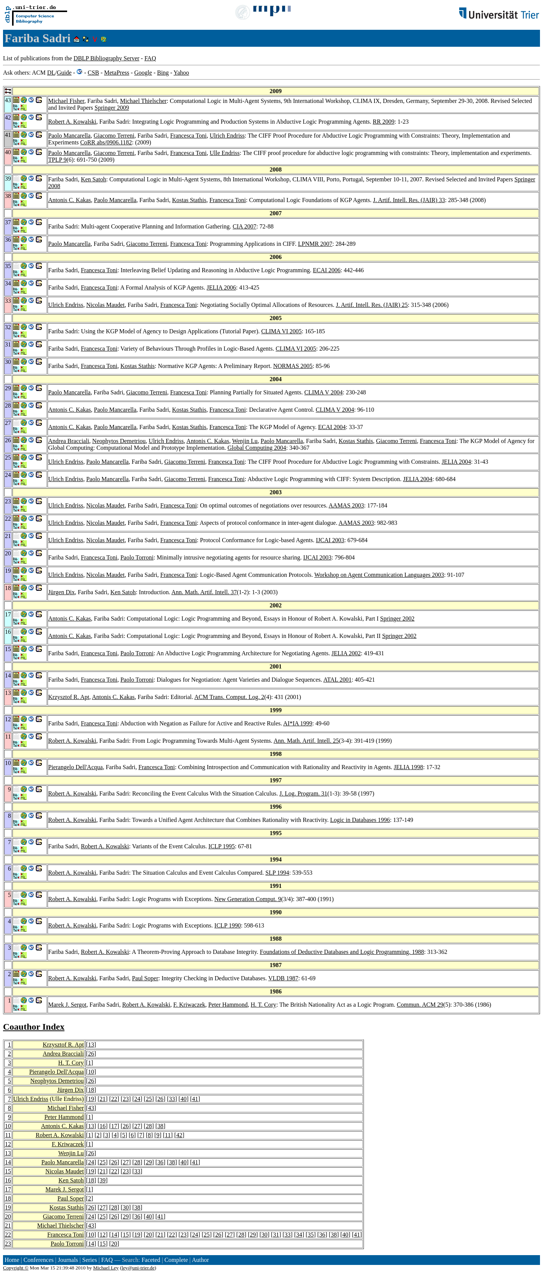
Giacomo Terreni (114, 135)
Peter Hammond (227, 1004)
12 (8, 1144)
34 (299, 1234)
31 (276, 1234)
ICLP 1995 (222, 846)
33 (172, 1099)
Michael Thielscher (143, 101)
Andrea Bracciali (68, 441)
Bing (163, 72)
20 (8, 1216)
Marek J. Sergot (67, 1004)
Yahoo (181, 72)
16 (103, 1126)
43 (91, 1108)
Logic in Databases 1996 (360, 820)
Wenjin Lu (245, 441)
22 (114, 1099)
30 (126, 1207)
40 (184, 1099)
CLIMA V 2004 (323, 392)
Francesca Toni (188, 135)
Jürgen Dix (61, 592)
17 (114, 1126)
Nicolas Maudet (105, 305)
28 (149, 1126)
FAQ (150, 58)
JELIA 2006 (221, 287)
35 (311, 1234)
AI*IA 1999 (297, 723)
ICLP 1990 (228, 925)
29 (149, 1162)
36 (160, 1162)
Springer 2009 (112, 107)
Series (89, 1260)
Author (200, 1260)
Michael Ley (106, 1268)
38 (160, 1126)
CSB (93, 72)
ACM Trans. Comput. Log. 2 (229, 697)
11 (8, 1135)
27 (137, 1126)
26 (91, 1053)
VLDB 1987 (283, 978)
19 (91, 1099)
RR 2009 (383, 121)
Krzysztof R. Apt (68, 697)
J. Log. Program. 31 (303, 793)
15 (8, 1171)
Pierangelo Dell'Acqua (75, 767)
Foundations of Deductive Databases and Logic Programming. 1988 (342, 952)
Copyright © (16, 1268)
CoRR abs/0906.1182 (106, 142)
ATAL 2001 (337, 679)
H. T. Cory (263, 1004)
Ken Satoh (93, 179)
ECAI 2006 (327, 270)
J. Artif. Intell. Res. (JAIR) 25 (372, 305)
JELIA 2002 (346, 653)
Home (12, 1260)
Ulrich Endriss (227, 135)
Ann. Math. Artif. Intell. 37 (204, 592)
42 (179, 1135)
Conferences (38, 1260)
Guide (64, 72)
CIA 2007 (244, 226)
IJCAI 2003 (330, 540)
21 (103, 1099)
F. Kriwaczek (189, 1004)
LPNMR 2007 (315, 244)
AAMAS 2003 (346, 505)
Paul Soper (145, 978)
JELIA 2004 (456, 461)
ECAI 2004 (331, 427)
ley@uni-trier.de (137, 1268)
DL (51, 72)
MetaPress (116, 72)
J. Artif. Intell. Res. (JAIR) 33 (409, 200)
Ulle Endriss (225, 153)
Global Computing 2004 (256, 448)
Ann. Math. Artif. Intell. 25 (306, 740)
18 (91, 1090)
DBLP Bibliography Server (107, 58)
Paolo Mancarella (69, 135)
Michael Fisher (66, 101)
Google (143, 72)
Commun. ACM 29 (420, 1004)
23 (126, 1099)
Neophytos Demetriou (119, 441)
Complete (176, 1260)
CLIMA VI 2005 (281, 331)
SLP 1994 (277, 872)
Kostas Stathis (189, 200)
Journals (68, 1260)
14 (8, 1162)
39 (103, 1180)
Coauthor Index (33, 1027)
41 (195, 1099)
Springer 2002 (397, 618)
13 (91, 1044)
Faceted (150, 1260)
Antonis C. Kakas (69, 200)
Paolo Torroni (136, 557)
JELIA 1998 (408, 767)
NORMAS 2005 (292, 366)
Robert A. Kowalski (72, 121)
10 (91, 1072)
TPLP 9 (57, 159)
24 (137, 1099)
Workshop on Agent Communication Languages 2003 (379, 575)
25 (149, 1099)
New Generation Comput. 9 (248, 899)
